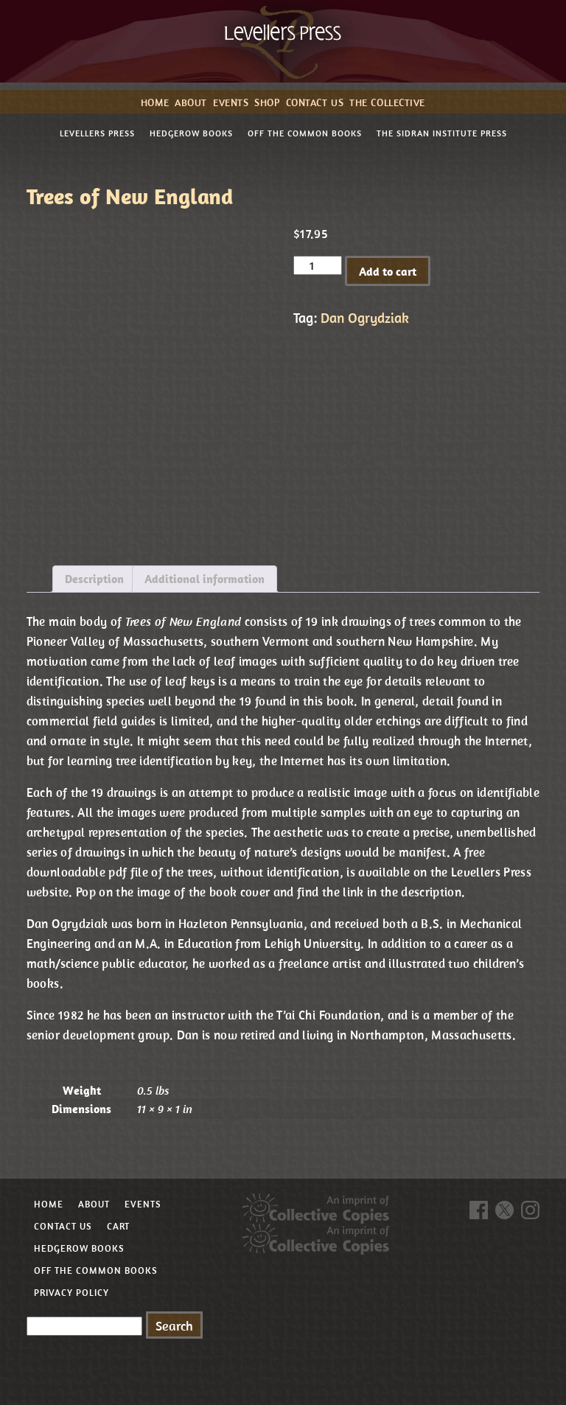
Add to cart (387, 271)
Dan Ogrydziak (365, 318)
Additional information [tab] (204, 578)
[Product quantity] (317, 265)
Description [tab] (94, 578)
